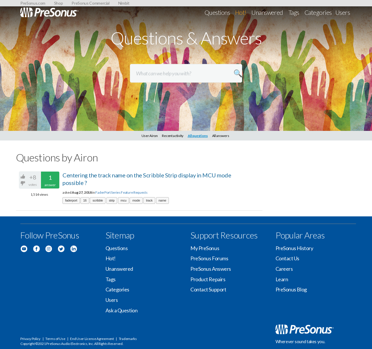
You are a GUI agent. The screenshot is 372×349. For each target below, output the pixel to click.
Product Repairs (207, 279)
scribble (97, 200)
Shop (58, 3)
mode (136, 200)
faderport (71, 200)
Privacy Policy (30, 338)
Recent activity (172, 135)
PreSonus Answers (210, 269)
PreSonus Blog (291, 289)
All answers (220, 135)
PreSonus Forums (209, 258)
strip (112, 200)
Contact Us (288, 258)
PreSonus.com (32, 3)
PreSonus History (294, 248)
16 (85, 200)
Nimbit (124, 3)
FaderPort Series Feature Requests (121, 192)
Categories (318, 12)
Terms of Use (55, 338)
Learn (282, 279)
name (162, 200)
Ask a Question (121, 310)
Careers (284, 269)
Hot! (240, 12)
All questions (198, 135)
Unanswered (267, 12)
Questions (217, 12)
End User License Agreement (92, 338)
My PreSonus (204, 248)
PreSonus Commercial (90, 3)
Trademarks (128, 338)
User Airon (150, 135)
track (149, 200)
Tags (293, 12)
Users (342, 12)
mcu (123, 200)
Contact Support (208, 289)
